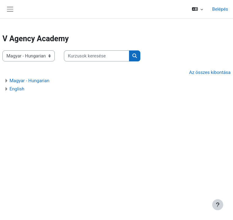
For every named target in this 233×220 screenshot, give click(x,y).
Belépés (220, 9)
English (16, 89)
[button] (197, 9)
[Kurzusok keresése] (96, 55)
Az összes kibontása (210, 72)
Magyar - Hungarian (29, 80)
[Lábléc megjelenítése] (217, 204)
